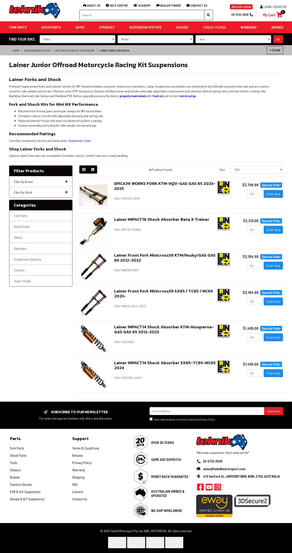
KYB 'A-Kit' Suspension (25, 491)
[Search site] (208, 15)
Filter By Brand (41, 181)
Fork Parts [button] (18, 27)
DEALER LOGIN (241, 7)
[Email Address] (207, 411)
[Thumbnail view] (83, 169)
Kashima (14, 96)
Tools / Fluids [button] (214, 27)
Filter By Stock (41, 192)
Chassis (19, 270)
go (278, 39)
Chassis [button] (182, 27)
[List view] (92, 169)
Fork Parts (20, 216)
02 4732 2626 (242, 14)
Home (16, 50)
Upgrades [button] (106, 27)
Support (80, 438)
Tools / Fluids (22, 281)
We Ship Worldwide (166, 510)
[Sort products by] (257, 170)
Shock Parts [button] (51, 27)
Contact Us (79, 499)
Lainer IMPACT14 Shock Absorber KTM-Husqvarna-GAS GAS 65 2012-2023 (164, 329)
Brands (15, 477)
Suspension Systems (37, 50)
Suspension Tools (79, 141)
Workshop (249, 27)
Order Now (273, 194)
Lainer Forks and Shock (114, 50)
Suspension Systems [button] (145, 27)
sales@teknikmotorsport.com (224, 469)
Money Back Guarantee (169, 476)
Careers (77, 491)
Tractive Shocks (21, 484)
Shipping (78, 477)
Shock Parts (22, 227)
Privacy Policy (207, 419)
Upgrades (20, 248)
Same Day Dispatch (166, 459)
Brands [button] (277, 27)
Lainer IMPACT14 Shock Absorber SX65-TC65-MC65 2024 (165, 365)
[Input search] (141, 15)
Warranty (78, 470)
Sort (222, 170)
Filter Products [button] (29, 170)
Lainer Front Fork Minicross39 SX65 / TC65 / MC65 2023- (163, 293)
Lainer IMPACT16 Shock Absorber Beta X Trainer (161, 219)
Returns (77, 455)
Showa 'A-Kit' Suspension (27, 499)
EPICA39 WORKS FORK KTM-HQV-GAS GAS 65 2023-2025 (164, 186)
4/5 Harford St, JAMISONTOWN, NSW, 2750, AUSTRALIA (241, 476)
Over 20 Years (162, 442)
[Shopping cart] (272, 15)
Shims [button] (79, 27)
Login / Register (273, 7)
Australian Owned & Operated (168, 493)
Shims (18, 237)
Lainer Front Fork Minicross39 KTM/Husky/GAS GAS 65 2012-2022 (165, 257)
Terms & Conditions (188, 419)
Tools (13, 462)
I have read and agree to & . (182, 419)
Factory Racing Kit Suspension (74, 50)
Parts (15, 438)
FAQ (74, 484)
